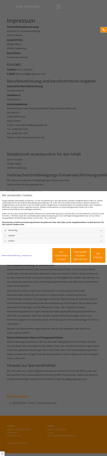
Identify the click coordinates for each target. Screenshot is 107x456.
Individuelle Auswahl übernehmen (67, 256)
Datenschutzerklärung (11, 248)
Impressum (27, 248)
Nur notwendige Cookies (41, 256)
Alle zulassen (93, 256)
